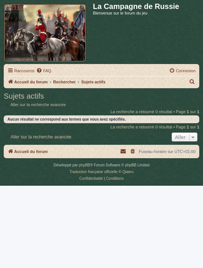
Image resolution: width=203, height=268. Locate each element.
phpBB (84, 165)
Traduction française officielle (93, 172)
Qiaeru (128, 172)
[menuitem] (43, 70)
